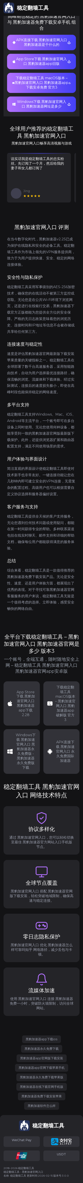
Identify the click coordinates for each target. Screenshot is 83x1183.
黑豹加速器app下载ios (41, 1039)
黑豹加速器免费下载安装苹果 (41, 1096)
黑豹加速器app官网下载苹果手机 (42, 1068)
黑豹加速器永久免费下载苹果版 (41, 1077)
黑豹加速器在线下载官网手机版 (41, 1087)
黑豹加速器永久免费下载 (42, 1049)
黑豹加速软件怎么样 (42, 1106)
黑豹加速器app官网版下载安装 (41, 1058)
